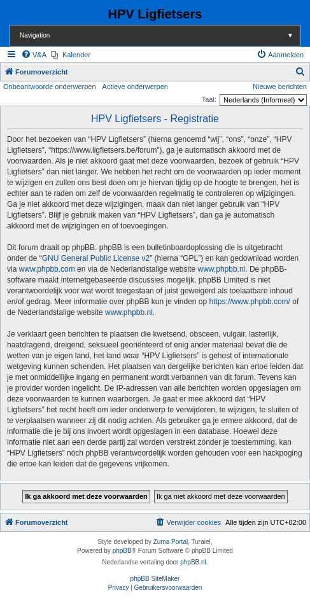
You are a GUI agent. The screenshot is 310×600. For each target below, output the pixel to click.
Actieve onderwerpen (135, 86)
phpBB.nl (193, 562)
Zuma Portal (170, 541)
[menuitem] (33, 54)
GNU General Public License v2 (96, 258)
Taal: (209, 99)
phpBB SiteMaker (155, 578)
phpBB (122, 550)
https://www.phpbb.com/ (249, 301)
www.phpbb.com (47, 269)
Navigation (160, 35)
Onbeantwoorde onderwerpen (49, 86)
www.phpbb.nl (222, 269)
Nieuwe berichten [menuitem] (280, 86)
